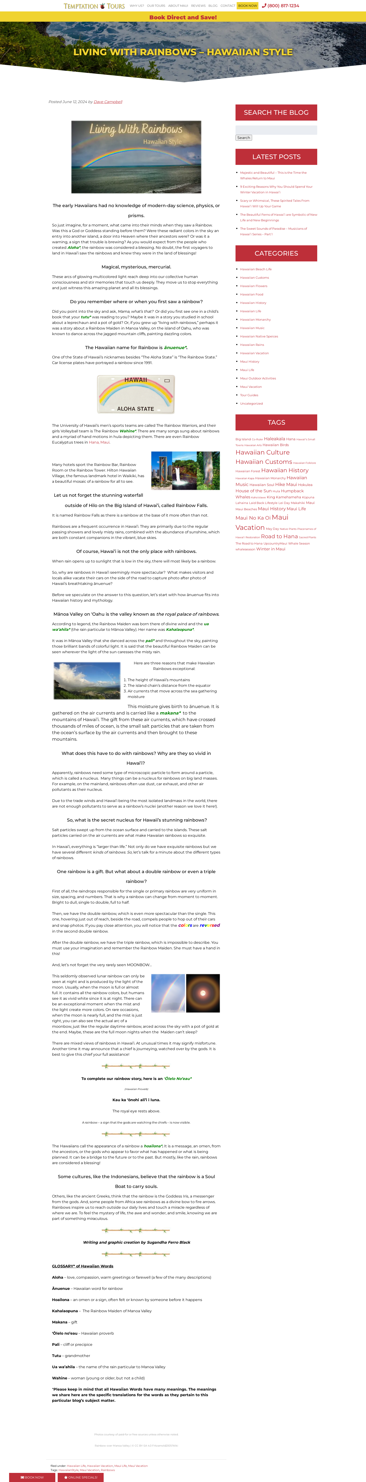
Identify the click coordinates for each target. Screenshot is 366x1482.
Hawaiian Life (76, 1466)
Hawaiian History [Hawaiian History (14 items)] (285, 470)
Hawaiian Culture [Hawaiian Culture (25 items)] (263, 452)
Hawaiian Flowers (253, 286)
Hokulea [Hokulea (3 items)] (305, 484)
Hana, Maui (99, 442)
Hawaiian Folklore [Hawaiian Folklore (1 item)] (304, 463)
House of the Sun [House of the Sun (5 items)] (254, 490)
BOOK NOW (247, 5)
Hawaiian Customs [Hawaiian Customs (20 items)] (264, 461)
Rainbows (108, 1470)
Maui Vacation (138, 1466)
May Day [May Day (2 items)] (272, 529)
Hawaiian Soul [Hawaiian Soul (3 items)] (262, 484)
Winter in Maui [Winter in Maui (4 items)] (270, 549)
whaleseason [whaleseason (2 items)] (245, 549)
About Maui (178, 5)
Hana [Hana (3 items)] (291, 439)
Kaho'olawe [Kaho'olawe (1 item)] (258, 497)
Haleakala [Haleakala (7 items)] (274, 438)
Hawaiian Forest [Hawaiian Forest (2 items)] (248, 471)
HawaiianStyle (68, 1470)
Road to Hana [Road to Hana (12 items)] (279, 536)
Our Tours (156, 5)
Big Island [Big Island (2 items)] (243, 439)
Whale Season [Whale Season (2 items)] (299, 543)
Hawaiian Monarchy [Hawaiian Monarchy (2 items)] (270, 478)
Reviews (198, 5)
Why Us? (137, 5)
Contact (228, 5)
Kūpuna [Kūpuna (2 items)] (308, 497)
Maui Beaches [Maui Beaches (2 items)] (246, 509)
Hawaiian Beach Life (256, 269)
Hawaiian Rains (252, 345)
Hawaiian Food (251, 294)
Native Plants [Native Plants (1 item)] (288, 529)
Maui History (249, 361)
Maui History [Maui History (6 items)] (272, 508)
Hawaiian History (253, 303)
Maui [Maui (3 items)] (310, 502)
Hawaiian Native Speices (259, 336)
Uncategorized (251, 403)
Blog (213, 5)
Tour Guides (249, 395)
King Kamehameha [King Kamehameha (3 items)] (284, 497)
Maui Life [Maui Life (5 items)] (296, 508)
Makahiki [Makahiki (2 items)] (298, 503)
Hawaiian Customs (254, 277)
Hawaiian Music (252, 328)
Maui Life (120, 1466)
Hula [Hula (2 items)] (276, 491)
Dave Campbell (108, 102)
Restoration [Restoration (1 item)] (253, 537)
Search (243, 137)
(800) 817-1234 (280, 5)
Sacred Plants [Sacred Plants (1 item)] (307, 537)
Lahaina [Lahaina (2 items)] (242, 503)
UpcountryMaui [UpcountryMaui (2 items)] (275, 543)
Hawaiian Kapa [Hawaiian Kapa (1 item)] (245, 478)
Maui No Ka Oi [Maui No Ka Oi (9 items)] (253, 518)
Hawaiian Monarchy (255, 319)
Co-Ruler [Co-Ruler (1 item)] (257, 439)
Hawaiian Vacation (100, 1466)
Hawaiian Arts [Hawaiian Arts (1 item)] (253, 445)
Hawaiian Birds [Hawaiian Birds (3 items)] (276, 445)
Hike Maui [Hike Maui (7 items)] (286, 484)
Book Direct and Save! (183, 17)
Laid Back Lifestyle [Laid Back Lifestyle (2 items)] (263, 503)
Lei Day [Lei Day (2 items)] (284, 503)
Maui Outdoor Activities (258, 378)
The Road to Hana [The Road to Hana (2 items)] (249, 543)
